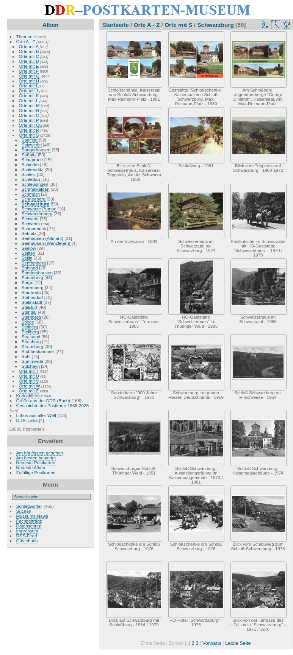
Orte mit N (29, 110)
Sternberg (31, 316)
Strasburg (31, 341)
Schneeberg (33, 198)
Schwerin (31, 223)
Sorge (27, 282)
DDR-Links (27, 420)
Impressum (27, 530)
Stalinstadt (32, 302)
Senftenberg (34, 262)
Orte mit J (28, 90)
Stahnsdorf (32, 297)
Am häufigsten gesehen (39, 452)
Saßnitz (29, 154)
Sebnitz (29, 233)
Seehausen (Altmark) (43, 238)
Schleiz (29, 174)
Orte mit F (29, 70)
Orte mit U (29, 375)
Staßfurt (30, 307)
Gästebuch (27, 540)
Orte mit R (29, 130)
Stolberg (30, 326)
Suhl (26, 356)
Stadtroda (31, 292)
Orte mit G (29, 75)
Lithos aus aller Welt (36, 415)
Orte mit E (29, 66)
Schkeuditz (33, 169)
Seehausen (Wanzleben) (46, 243)
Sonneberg (33, 277)
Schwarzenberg (37, 213)
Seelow (29, 248)
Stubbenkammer (38, 351)
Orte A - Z (25, 41)
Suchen (23, 511)
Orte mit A (29, 46)
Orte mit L (28, 100)
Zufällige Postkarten (36, 472)
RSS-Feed (26, 535)
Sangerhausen (36, 149)
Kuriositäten (28, 395)
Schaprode (32, 159)
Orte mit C (29, 56)
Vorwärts (211, 643)
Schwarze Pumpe (39, 208)
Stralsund (31, 336)
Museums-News (32, 515)
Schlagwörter (29, 506)
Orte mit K (29, 95)
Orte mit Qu (30, 125)
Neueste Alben (30, 467)
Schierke (30, 164)
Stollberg (30, 331)
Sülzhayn (31, 366)
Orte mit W (29, 385)
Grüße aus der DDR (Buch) (43, 400)
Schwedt (30, 218)
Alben (50, 25)
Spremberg (33, 287)
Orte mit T (29, 371)
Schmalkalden (36, 189)
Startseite (115, 25)
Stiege (28, 321)
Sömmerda (33, 361)
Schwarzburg (36, 203)
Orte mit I (28, 85)
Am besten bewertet (36, 457)
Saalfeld (30, 139)
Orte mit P (29, 120)
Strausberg (33, 346)
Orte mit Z (29, 390)
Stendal (29, 312)
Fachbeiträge (29, 520)
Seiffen (28, 252)
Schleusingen (35, 184)
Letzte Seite (238, 643)
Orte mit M (29, 105)
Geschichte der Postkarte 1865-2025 (52, 405)
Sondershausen (37, 272)
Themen (24, 36)
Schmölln (31, 193)
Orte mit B (29, 51)
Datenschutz (28, 525)
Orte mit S (29, 134)
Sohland (30, 267)
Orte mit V (29, 380)
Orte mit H (29, 80)
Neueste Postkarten (35, 462)
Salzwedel (32, 144)
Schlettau (31, 179)
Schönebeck (34, 228)
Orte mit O (29, 115)
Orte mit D (29, 61)
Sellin (27, 257)
